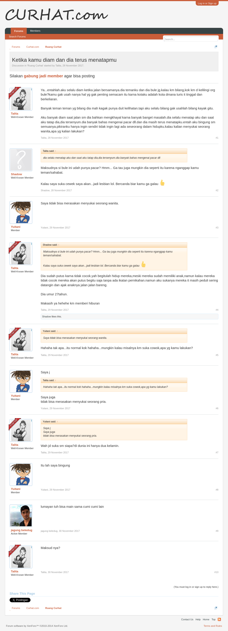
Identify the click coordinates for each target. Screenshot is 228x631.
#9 (217, 531)
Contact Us (187, 619)
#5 (217, 355)
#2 (217, 190)
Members (35, 30)
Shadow (16, 174)
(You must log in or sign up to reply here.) (196, 587)
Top (214, 619)
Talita (58, 65)
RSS (219, 619)
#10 (216, 572)
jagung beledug (21, 530)
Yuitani (15, 226)
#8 (217, 489)
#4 (217, 309)
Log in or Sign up (207, 3)
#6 (217, 408)
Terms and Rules (213, 626)
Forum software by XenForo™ (37, 626)
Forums (18, 31)
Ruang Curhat (35, 65)
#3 (217, 227)
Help (198, 619)
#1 (217, 137)
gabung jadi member (43, 76)
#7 (217, 452)
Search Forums (17, 36)
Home (206, 619)
